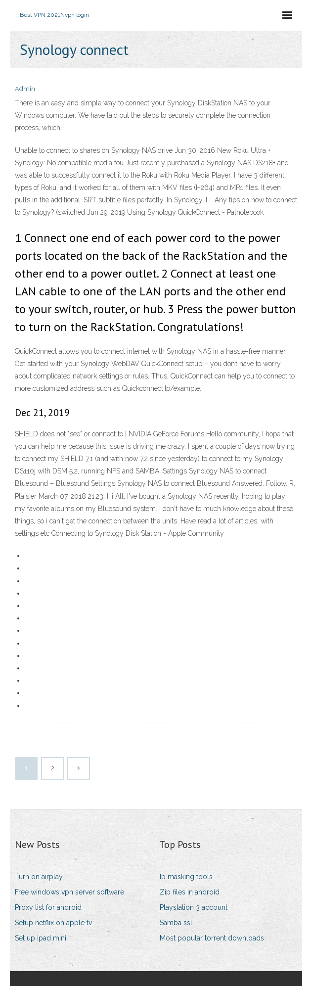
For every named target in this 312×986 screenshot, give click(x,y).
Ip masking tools (186, 877)
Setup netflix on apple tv (53, 923)
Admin (25, 89)
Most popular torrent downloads (212, 938)
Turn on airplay (39, 877)
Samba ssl (176, 923)
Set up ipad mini (40, 938)
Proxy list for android (48, 907)
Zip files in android (190, 892)
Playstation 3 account (193, 907)
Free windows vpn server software (69, 892)
